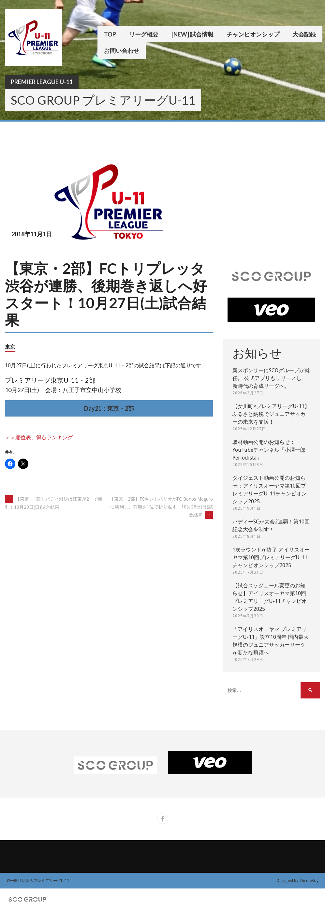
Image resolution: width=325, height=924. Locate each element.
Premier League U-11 (42, 81)
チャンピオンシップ (253, 34)
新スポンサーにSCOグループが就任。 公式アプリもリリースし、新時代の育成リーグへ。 (271, 378)
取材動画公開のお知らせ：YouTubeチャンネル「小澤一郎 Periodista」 (268, 450)
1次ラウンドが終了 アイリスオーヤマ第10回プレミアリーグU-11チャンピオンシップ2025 (271, 557)
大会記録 (304, 34)
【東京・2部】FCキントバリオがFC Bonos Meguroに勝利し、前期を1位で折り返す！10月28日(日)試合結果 (161, 506)
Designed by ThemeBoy (297, 880)
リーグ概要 (143, 34)
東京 (10, 347)
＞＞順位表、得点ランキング (39, 437)
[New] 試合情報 (192, 34)
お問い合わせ (121, 50)
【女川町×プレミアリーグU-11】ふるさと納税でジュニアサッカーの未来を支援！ (271, 414)
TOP (110, 34)
